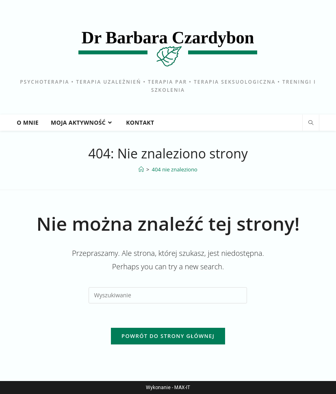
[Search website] (310, 123)
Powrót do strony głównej (168, 336)
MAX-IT (182, 387)
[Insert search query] (168, 295)
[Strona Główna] (141, 169)
